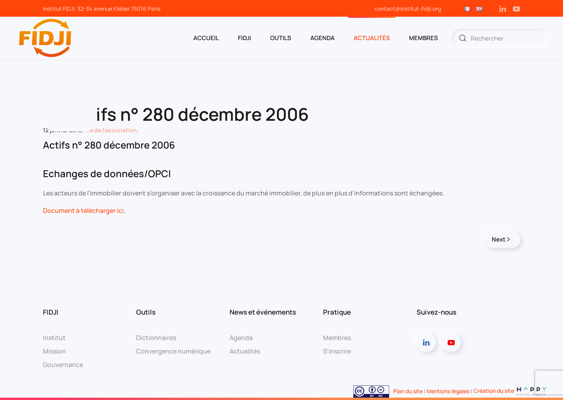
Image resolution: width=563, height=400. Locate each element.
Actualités (372, 38)
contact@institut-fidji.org (407, 8)
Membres (337, 337)
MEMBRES (423, 38)
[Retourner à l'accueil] (46, 38)
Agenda (241, 337)
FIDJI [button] (244, 38)
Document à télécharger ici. (84, 210)
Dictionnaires (156, 337)
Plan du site (408, 390)
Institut (54, 337)
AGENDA (322, 38)
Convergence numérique (173, 351)
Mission (54, 351)
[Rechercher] (499, 38)
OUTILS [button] (280, 38)
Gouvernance (63, 364)
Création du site (510, 390)
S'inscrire (337, 351)
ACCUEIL (206, 38)
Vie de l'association (111, 130)
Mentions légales (448, 390)
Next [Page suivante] (501, 239)
